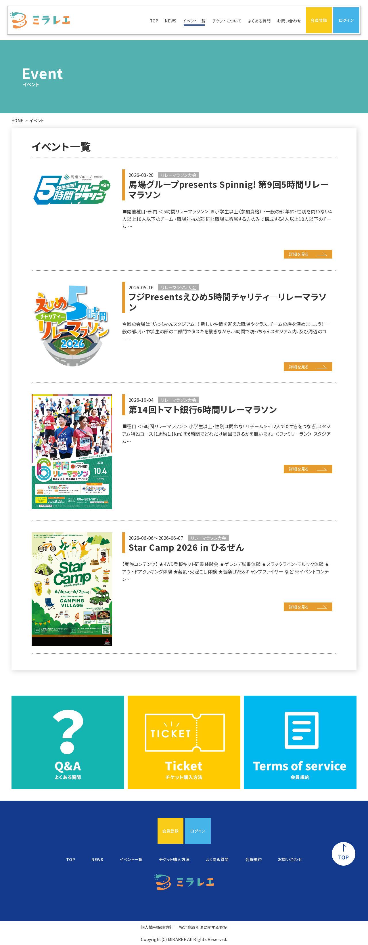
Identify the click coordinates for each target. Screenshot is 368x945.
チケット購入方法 (174, 859)
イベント (37, 120)
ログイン (346, 20)
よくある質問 (259, 21)
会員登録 (318, 20)
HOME (17, 120)
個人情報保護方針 (157, 927)
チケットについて (226, 21)
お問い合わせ (289, 21)
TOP (154, 21)
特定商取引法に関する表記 (203, 927)
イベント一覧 (194, 21)
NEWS (170, 21)
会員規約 (253, 859)
